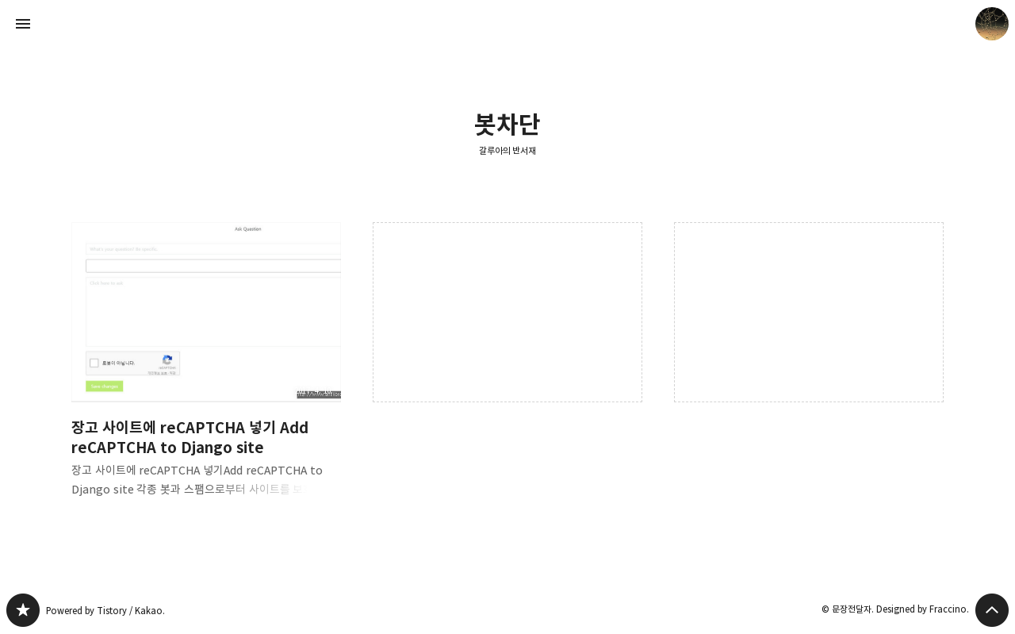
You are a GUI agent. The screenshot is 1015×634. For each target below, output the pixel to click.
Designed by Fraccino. (922, 609)
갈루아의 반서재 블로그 (23, 610)
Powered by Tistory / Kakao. (105, 611)
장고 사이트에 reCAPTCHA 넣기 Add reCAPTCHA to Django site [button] (206, 372)
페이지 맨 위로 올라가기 (992, 610)
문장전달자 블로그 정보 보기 (992, 24)
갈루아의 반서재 (508, 150)
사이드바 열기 (23, 24)
